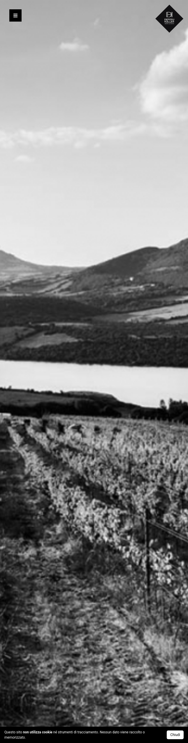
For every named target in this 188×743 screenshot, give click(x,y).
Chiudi (175, 735)
